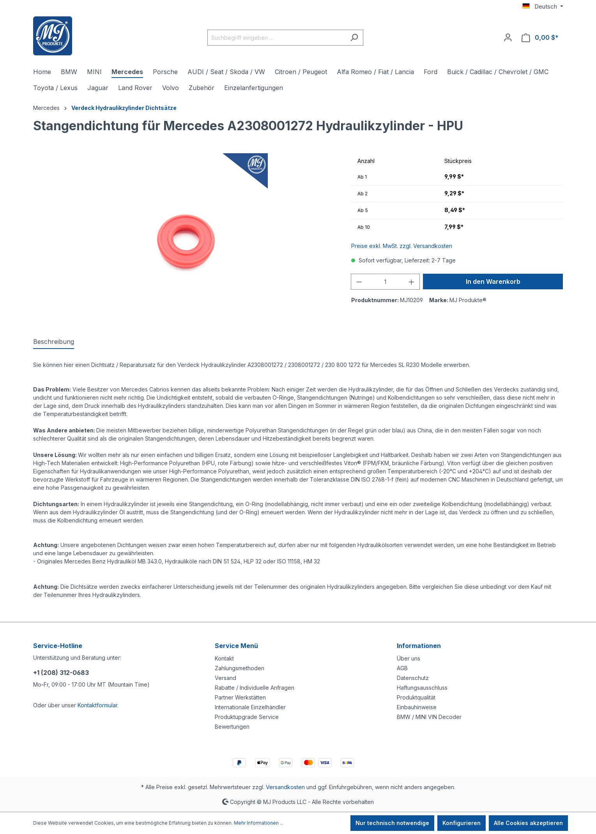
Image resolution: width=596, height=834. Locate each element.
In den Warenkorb (493, 281)
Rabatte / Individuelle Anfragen (254, 687)
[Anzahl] (385, 282)
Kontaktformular (97, 705)
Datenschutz (413, 678)
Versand (225, 678)
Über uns (408, 658)
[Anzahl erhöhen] (411, 282)
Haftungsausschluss (422, 687)
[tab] (53, 342)
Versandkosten (285, 787)
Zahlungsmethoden (239, 668)
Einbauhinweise (417, 707)
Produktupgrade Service (247, 717)
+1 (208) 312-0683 (61, 672)
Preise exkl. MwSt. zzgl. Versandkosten (401, 246)
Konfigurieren (461, 823)
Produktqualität (416, 697)
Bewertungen (232, 726)
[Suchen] (354, 38)
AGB (402, 668)
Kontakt (224, 658)
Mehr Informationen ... (258, 823)
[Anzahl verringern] (359, 282)
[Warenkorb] (540, 37)
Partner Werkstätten (240, 697)
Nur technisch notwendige (392, 823)
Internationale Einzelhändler (250, 707)
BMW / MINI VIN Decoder (429, 717)
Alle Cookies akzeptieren (528, 823)
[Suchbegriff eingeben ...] (276, 38)
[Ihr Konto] (508, 37)
